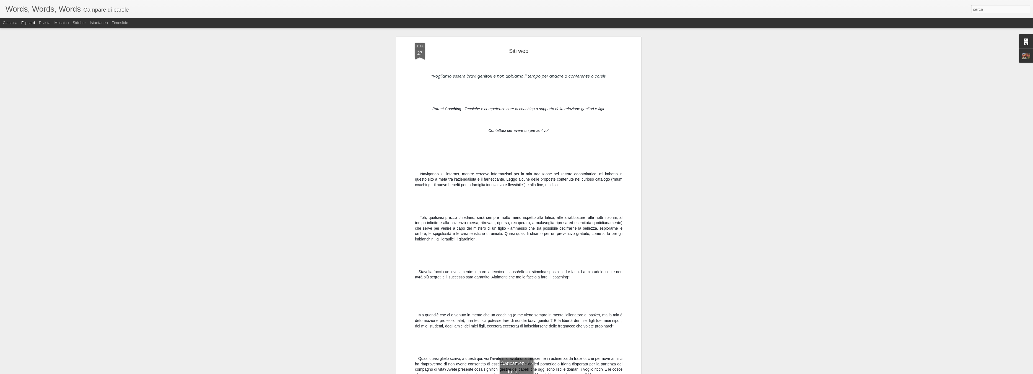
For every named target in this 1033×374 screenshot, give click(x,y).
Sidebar (79, 23)
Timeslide (120, 23)
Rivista (44, 23)
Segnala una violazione (556, 371)
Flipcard (28, 23)
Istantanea (99, 23)
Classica (10, 23)
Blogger (534, 371)
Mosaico (61, 23)
